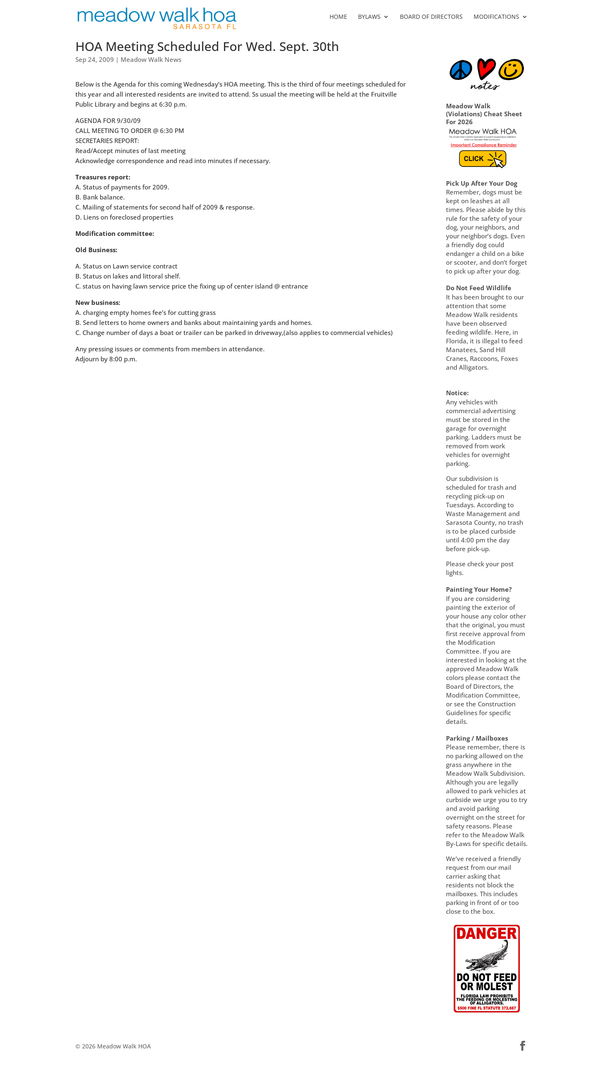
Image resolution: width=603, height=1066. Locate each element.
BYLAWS (369, 17)
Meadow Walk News (151, 59)
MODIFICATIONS (496, 17)
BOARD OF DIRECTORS (431, 17)
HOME (338, 17)
